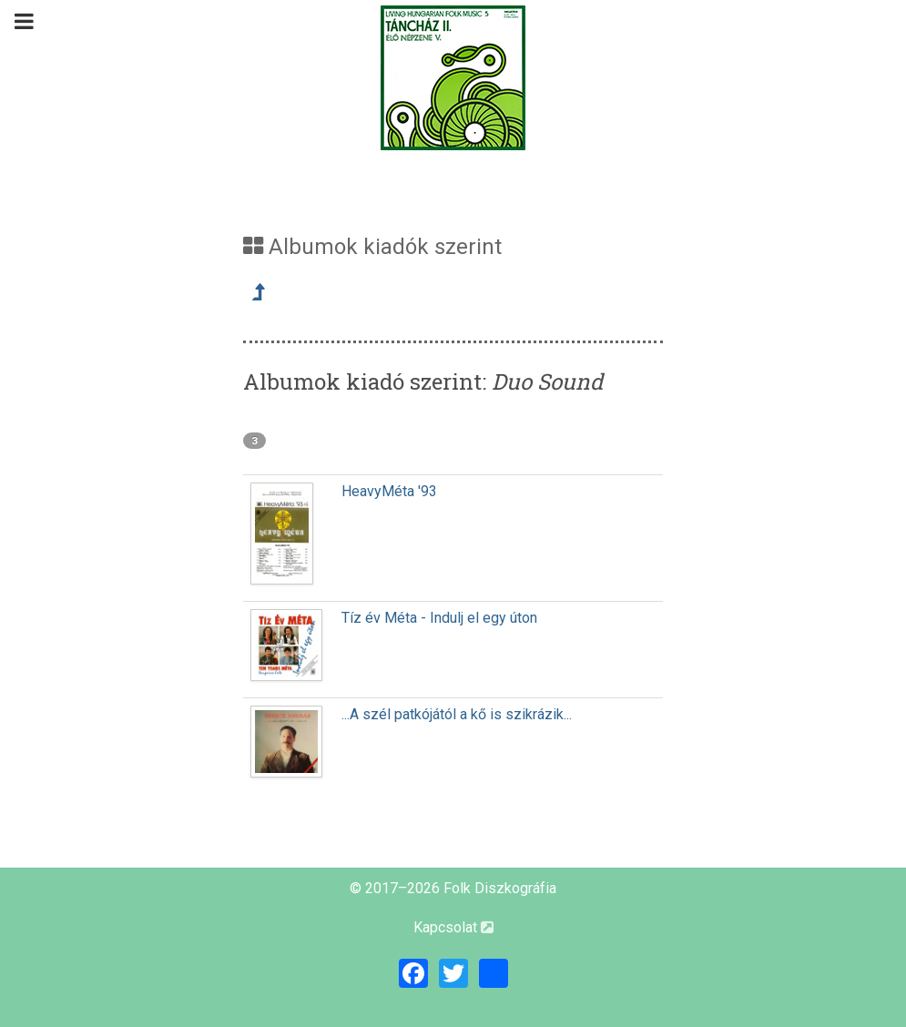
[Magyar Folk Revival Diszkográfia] (453, 77)
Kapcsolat (453, 927)
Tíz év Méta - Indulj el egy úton (439, 617)
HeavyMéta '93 (389, 491)
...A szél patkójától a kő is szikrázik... (456, 714)
